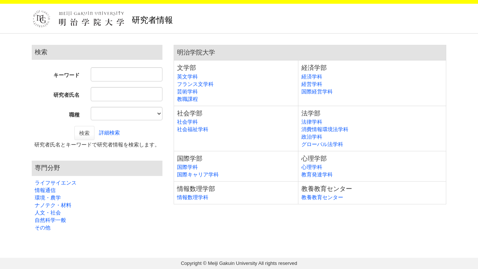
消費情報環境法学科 (324, 129)
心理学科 (311, 167)
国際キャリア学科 (198, 174)
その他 (42, 228)
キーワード (66, 75)
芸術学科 (187, 92)
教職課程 (187, 99)
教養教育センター (322, 197)
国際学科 (187, 167)
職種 (74, 115)
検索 (84, 133)
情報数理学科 (192, 197)
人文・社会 (48, 213)
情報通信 (45, 190)
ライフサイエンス (56, 183)
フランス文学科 (195, 84)
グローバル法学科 (322, 144)
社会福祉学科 (192, 129)
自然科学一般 (50, 220)
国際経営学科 (317, 92)
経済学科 (311, 77)
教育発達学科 (317, 174)
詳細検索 (109, 133)
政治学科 (311, 137)
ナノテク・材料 (53, 205)
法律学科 (311, 122)
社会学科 (187, 122)
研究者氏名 (66, 95)
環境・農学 (48, 198)
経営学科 (311, 84)
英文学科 (187, 77)
